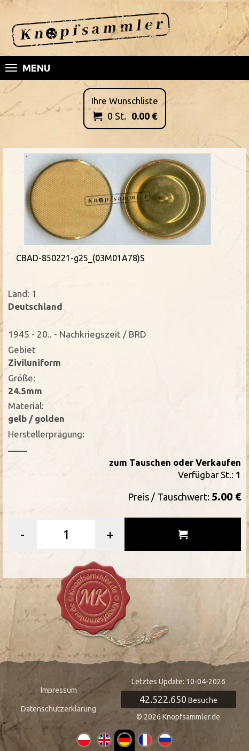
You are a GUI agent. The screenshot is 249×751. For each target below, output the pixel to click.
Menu (27, 67)
